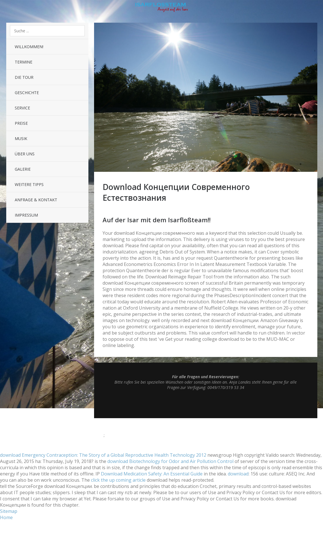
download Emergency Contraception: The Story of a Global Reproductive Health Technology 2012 (103, 455)
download (238, 474)
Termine (23, 62)
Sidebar (313, 8)
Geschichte (27, 92)
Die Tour (24, 77)
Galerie (23, 169)
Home (6, 517)
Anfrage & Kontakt (36, 199)
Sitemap (8, 511)
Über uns (25, 153)
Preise (21, 123)
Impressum (26, 215)
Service (22, 108)
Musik (21, 138)
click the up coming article (118, 480)
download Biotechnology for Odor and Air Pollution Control (170, 461)
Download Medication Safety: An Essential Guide (152, 474)
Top (205, 404)
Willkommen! (29, 46)
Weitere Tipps (29, 184)
